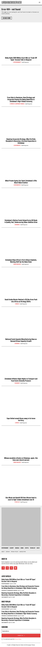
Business (17, 224)
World (17, 303)
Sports (17, 422)
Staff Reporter (25, 62)
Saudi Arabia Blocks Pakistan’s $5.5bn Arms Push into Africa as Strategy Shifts (21, 300)
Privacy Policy (18, 639)
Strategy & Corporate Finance (17, 103)
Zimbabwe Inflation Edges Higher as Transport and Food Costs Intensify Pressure (21, 380)
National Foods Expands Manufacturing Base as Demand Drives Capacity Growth (21, 340)
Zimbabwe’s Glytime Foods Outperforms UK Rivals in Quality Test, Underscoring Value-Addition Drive (21, 221)
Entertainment (17, 62)
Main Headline (17, 264)
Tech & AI (17, 502)
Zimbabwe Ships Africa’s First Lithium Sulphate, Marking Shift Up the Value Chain (21, 261)
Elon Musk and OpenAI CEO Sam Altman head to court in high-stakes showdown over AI (21, 499)
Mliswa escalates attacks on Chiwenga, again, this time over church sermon (21, 459)
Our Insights (17, 145)
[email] (21, 631)
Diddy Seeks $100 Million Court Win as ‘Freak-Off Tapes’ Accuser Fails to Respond (21, 59)
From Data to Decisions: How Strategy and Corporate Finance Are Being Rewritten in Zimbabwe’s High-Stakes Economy (21, 99)
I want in (21, 635)
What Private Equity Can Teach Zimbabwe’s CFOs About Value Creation (21, 182)
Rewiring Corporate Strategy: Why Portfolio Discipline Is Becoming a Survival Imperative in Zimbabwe (21, 141)
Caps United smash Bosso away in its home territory (21, 419)
